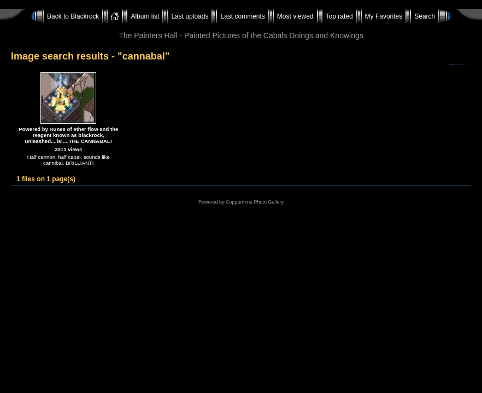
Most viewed (295, 16)
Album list (145, 16)
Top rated (339, 16)
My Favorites (384, 16)
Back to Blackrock (73, 16)
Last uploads (189, 16)
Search (424, 16)
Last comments (242, 16)
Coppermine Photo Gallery (255, 202)
